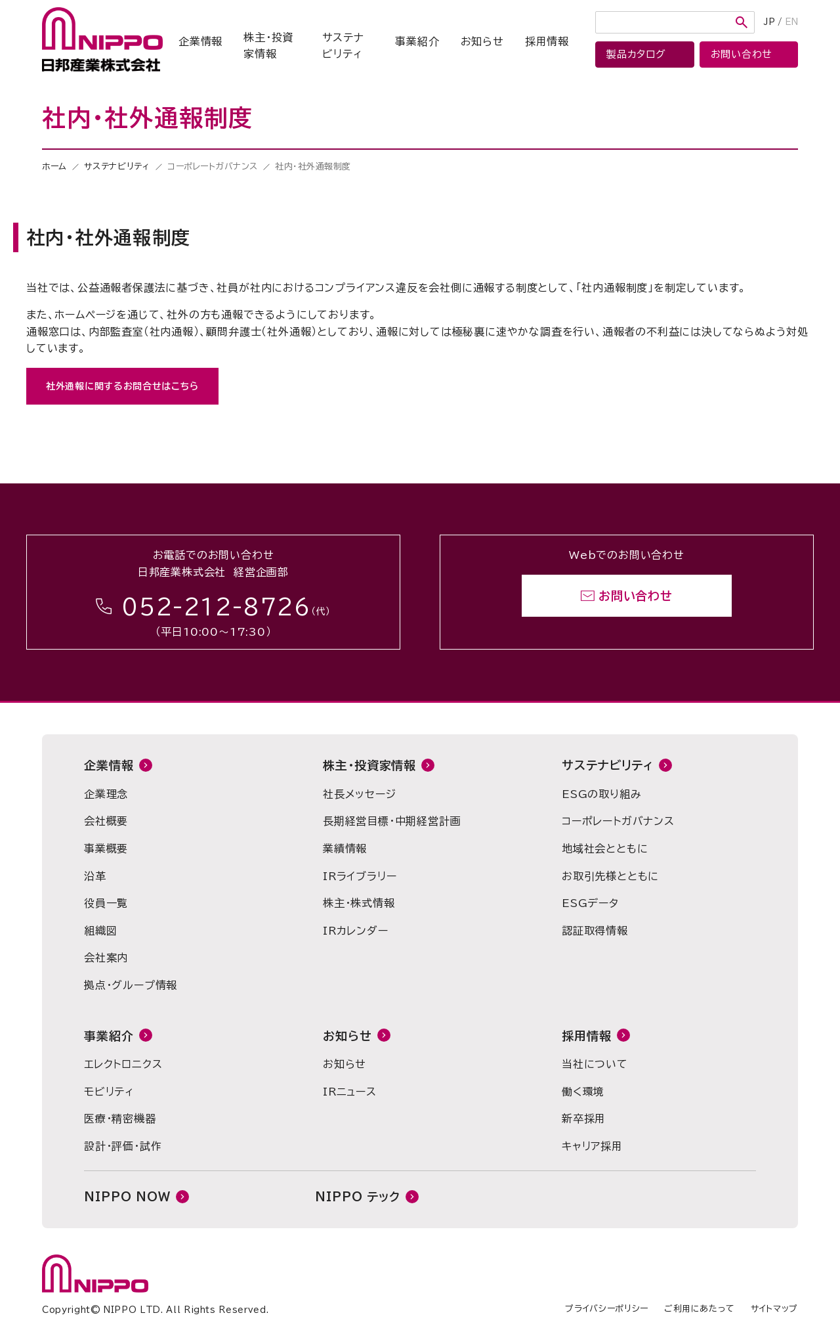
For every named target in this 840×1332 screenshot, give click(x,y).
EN (791, 22)
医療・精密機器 (120, 1118)
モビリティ (109, 1091)
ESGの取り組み (601, 794)
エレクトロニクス (123, 1064)
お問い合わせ (635, 596)
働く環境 (583, 1091)
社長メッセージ (359, 794)
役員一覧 (106, 903)
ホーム (54, 166)
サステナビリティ (343, 46)
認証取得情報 (595, 930)
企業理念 (106, 794)
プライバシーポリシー (606, 1308)
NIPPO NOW (127, 1197)
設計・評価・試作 (122, 1146)
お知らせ (482, 41)
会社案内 (106, 957)
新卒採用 (584, 1118)
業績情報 (345, 848)
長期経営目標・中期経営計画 (392, 821)
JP (769, 22)
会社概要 (106, 821)
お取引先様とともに (610, 876)
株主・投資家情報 (268, 46)
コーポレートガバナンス (618, 821)
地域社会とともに (605, 848)
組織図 (100, 930)
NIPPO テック (357, 1197)
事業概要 (106, 848)
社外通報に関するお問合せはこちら (122, 386)
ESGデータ (590, 903)
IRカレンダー (355, 930)
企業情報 (200, 41)
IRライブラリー (359, 876)
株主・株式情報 (359, 903)
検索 (741, 22)
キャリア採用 (592, 1146)
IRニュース (350, 1091)
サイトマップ (774, 1308)
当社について (595, 1064)
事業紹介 (417, 41)
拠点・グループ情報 (130, 985)
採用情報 (547, 41)
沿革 (95, 876)
